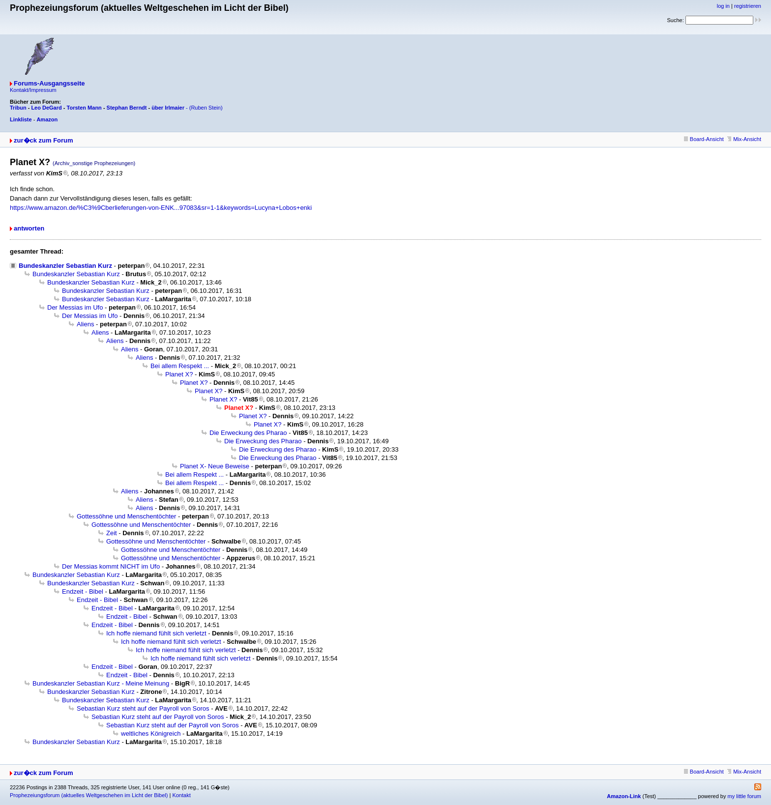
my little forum (744, 796)
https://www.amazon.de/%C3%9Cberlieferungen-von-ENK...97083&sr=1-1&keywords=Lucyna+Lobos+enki (161, 207)
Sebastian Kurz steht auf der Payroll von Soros (143, 708)
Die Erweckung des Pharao (248, 432)
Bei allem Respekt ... (179, 366)
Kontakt (181, 795)
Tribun (18, 108)
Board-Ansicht (704, 139)
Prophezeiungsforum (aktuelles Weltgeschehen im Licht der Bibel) (89, 795)
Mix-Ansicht (744, 139)
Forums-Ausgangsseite (49, 83)
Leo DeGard (46, 108)
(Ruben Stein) (206, 108)
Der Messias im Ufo (75, 307)
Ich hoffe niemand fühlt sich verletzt (156, 633)
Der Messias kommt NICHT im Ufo (111, 566)
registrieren (747, 6)
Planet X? (179, 374)
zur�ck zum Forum (43, 140)
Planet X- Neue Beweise (214, 466)
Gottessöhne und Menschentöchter (126, 516)
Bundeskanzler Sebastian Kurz (65, 265)
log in (723, 6)
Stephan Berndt (127, 108)
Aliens (85, 324)
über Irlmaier (167, 108)
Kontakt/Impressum (33, 90)
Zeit (111, 533)
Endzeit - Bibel (82, 591)
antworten (29, 228)
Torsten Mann (84, 108)
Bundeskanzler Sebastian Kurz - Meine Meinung (100, 683)
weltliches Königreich (150, 733)
